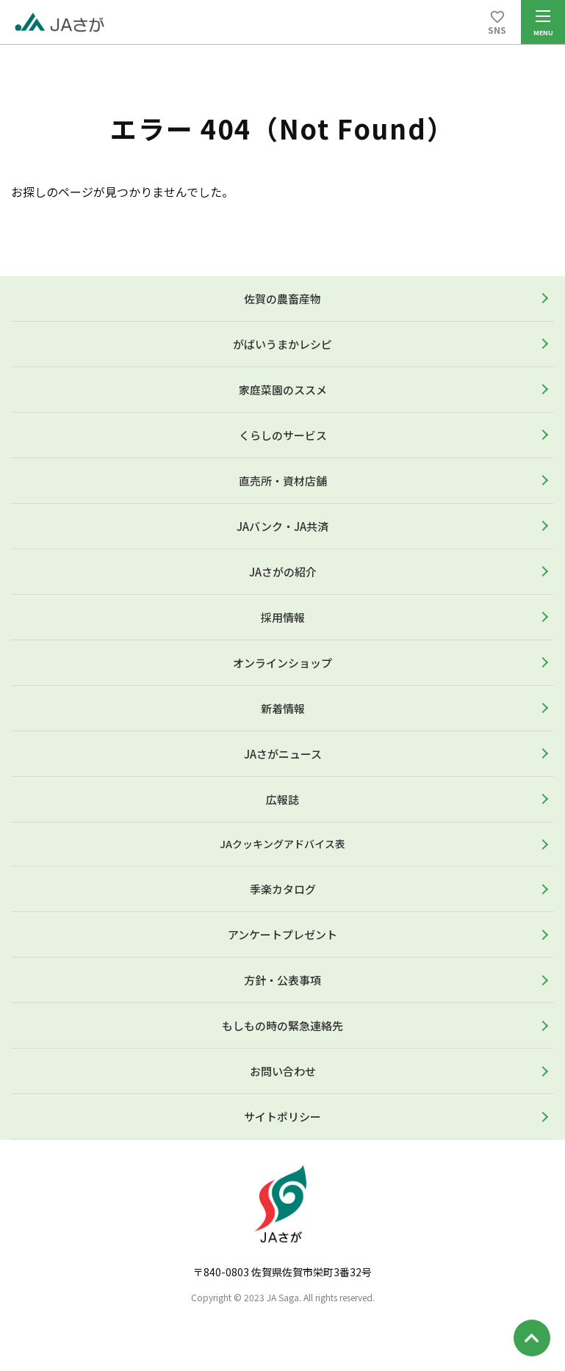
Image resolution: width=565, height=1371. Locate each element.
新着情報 (283, 708)
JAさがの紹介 (283, 571)
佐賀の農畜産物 (282, 298)
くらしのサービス (283, 435)
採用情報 (283, 617)
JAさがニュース (283, 754)
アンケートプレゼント (282, 934)
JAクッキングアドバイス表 (282, 843)
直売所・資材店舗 (283, 480)
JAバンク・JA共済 (282, 526)
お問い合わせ (283, 1071)
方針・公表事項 (282, 980)
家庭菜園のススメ (283, 389)
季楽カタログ (283, 889)
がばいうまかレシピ (282, 344)
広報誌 (282, 799)
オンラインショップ (282, 662)
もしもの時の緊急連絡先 (282, 1025)
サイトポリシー (282, 1116)
